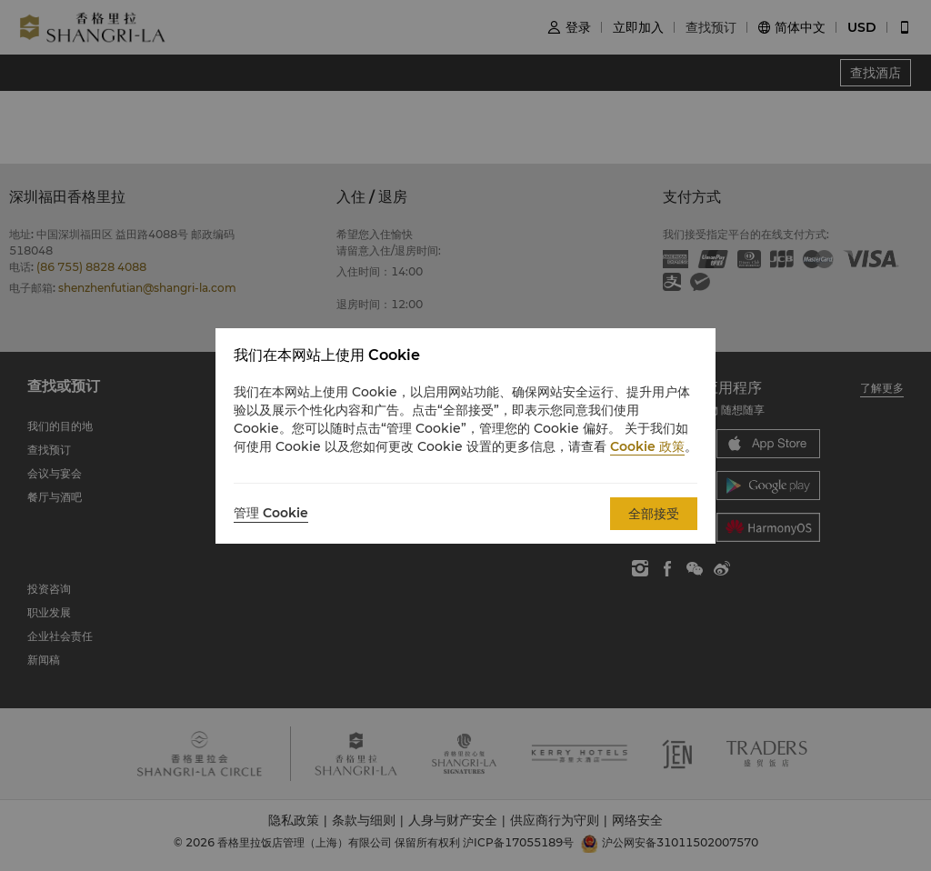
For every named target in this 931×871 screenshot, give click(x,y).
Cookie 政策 (647, 446)
